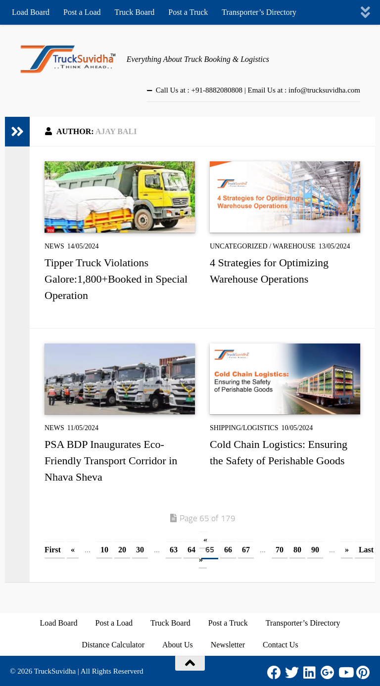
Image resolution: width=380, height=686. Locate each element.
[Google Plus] (327, 673)
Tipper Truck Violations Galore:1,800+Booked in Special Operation (116, 278)
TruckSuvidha (55, 671)
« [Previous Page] (73, 549)
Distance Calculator (113, 644)
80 (297, 549)
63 (174, 549)
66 (228, 549)
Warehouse (294, 246)
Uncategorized (239, 246)
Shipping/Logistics (244, 428)
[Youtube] (345, 673)
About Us (177, 644)
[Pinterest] (363, 673)
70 (280, 549)
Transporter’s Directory (259, 12)
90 (315, 549)
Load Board (30, 12)
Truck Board (135, 12)
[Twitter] (292, 673)
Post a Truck (188, 12)
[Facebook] (274, 673)
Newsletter (228, 644)
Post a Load (82, 12)
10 (104, 549)
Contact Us (280, 644)
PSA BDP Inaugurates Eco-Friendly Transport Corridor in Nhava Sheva (111, 460)
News (54, 246)
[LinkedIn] (310, 673)
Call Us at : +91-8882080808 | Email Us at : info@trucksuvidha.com (258, 90)
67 (246, 549)
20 (122, 549)
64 (191, 549)
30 (140, 549)
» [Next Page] (347, 549)
